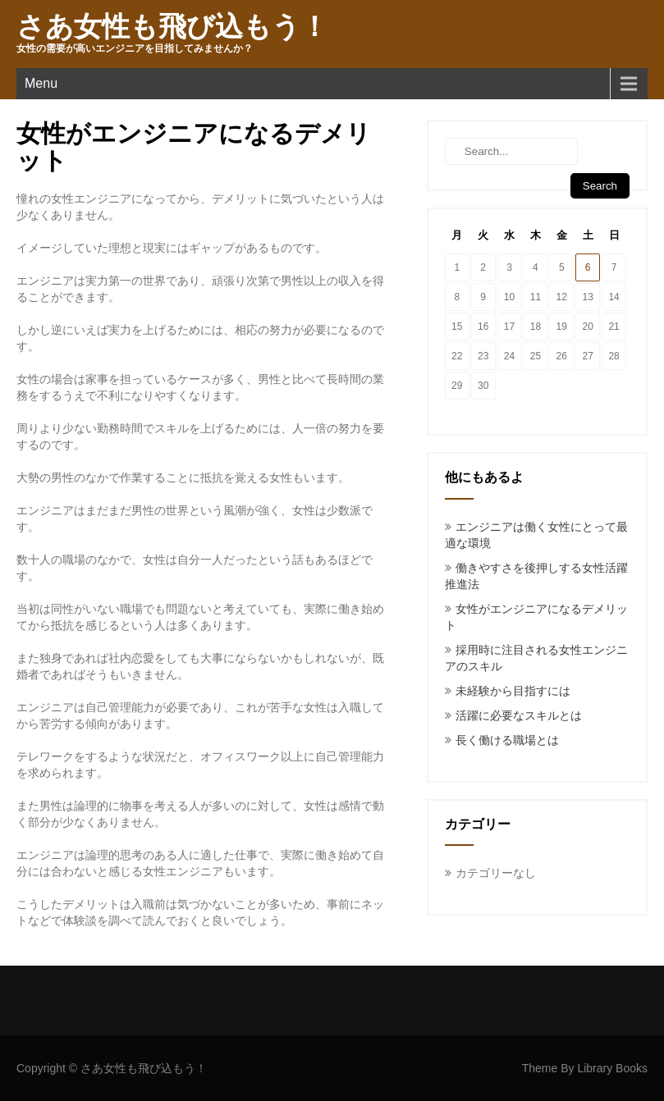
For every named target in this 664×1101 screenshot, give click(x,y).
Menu (41, 83)
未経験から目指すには (513, 690)
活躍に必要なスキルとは (519, 715)
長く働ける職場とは (507, 740)
